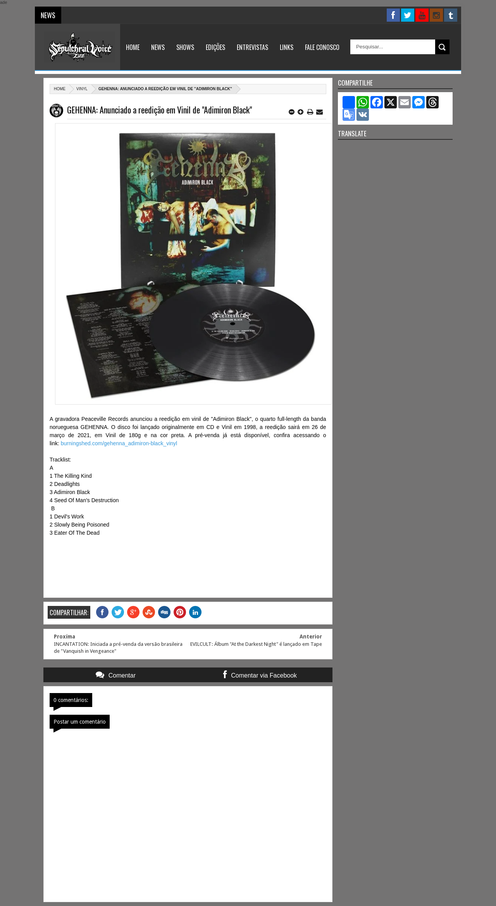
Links (286, 47)
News (158, 47)
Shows (185, 47)
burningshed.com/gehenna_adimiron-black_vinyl (119, 443)
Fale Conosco (322, 47)
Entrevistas (252, 47)
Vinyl (82, 89)
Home (133, 47)
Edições (215, 47)
